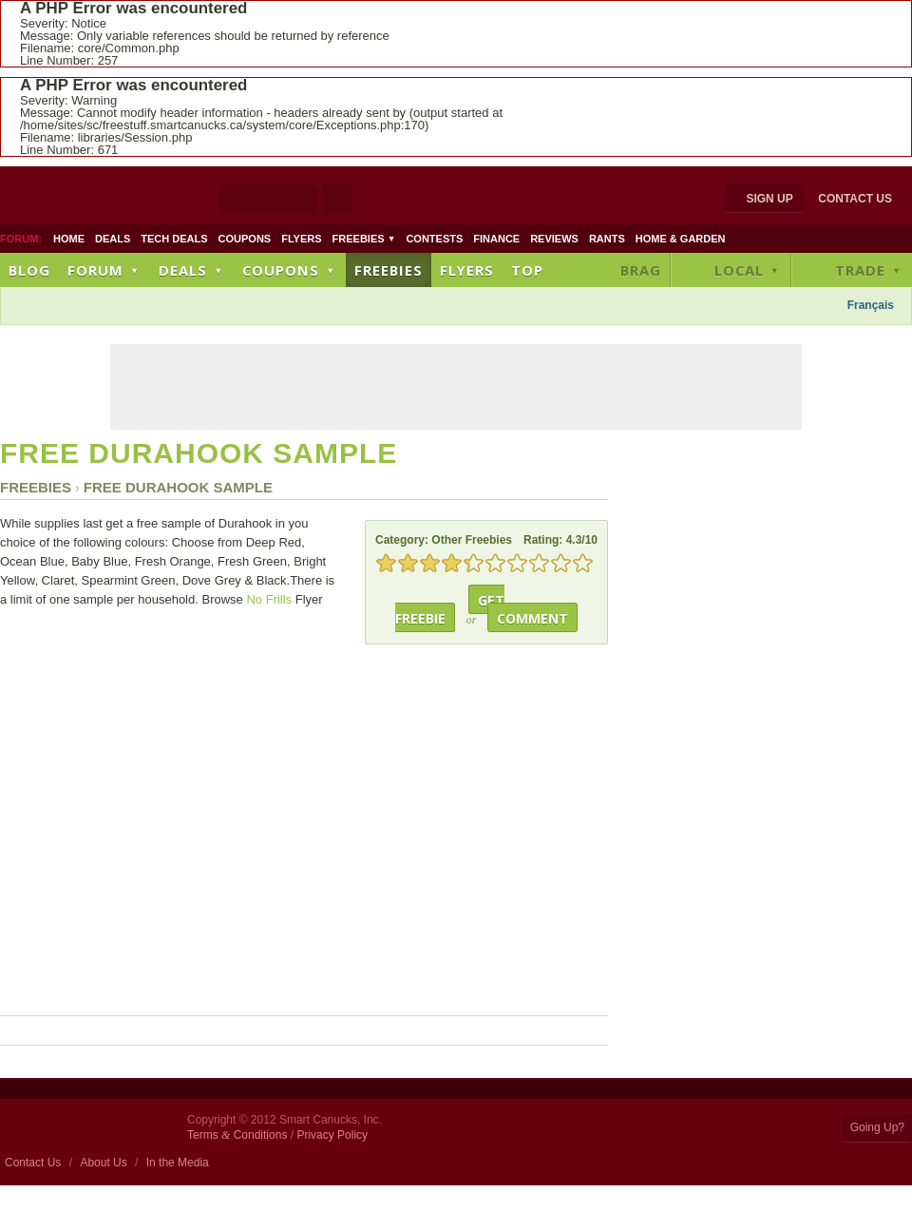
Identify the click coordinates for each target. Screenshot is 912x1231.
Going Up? (877, 1127)
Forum (104, 269)
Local (748, 269)
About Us (103, 1162)
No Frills (269, 599)
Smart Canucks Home (89, 1127)
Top (527, 269)
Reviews (554, 238)
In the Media (177, 1162)
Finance (496, 238)
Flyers (301, 238)
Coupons (245, 238)
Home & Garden (681, 238)
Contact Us (855, 198)
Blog (29, 269)
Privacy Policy (332, 1135)
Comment (532, 618)
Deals (112, 238)
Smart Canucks (128, 197)
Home (69, 238)
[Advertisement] (364, 307)
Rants (607, 238)
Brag (640, 269)
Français (870, 305)
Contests (434, 238)
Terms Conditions (237, 1135)
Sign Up (769, 198)
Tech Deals (174, 238)
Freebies (364, 238)
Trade (869, 269)
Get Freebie (449, 609)
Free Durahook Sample (198, 453)
